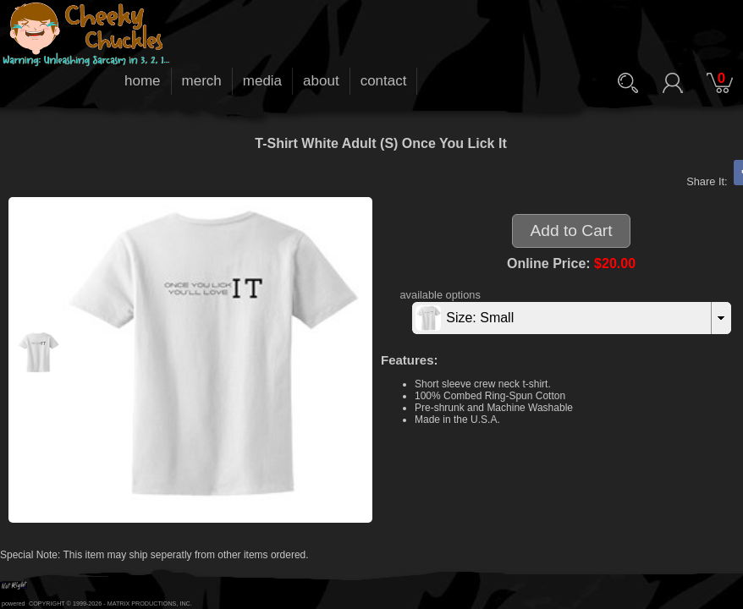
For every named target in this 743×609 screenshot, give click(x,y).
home (142, 81)
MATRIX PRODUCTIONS (142, 603)
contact (383, 81)
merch (202, 81)
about (321, 81)
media (262, 81)
